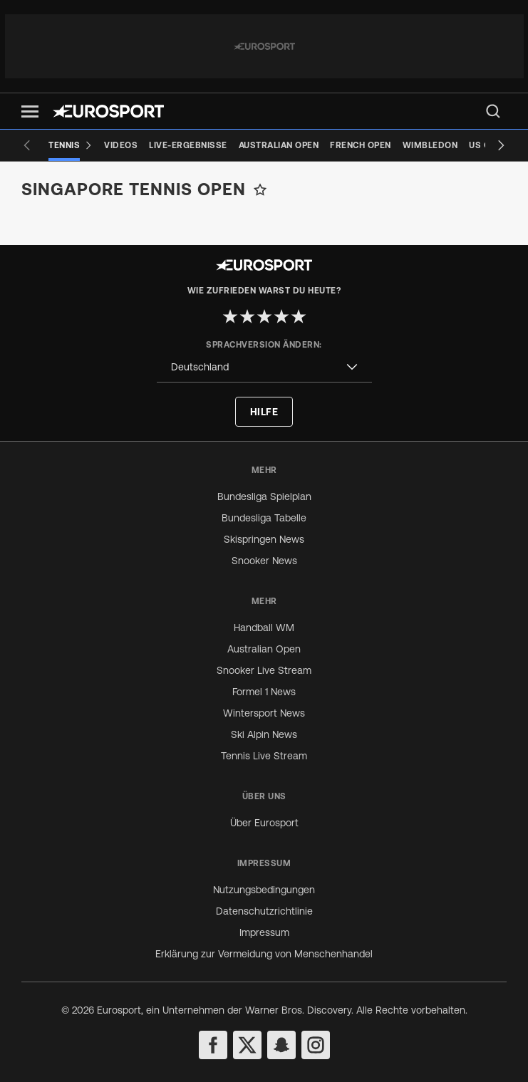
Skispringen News (264, 539)
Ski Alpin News (264, 734)
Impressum (264, 932)
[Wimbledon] (430, 145)
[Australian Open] (279, 145)
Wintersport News (264, 713)
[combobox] (264, 367)
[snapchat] (281, 1045)
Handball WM (264, 627)
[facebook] (213, 1045)
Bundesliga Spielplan (264, 496)
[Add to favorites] (260, 189)
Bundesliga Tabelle (264, 518)
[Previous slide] (27, 145)
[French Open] (360, 145)
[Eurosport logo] (108, 111)
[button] (29, 111)
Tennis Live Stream (264, 755)
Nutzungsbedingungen (264, 889)
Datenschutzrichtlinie (264, 911)
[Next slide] (501, 145)
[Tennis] (70, 145)
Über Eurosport (264, 822)
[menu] (493, 111)
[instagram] (315, 1045)
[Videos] (120, 145)
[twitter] (247, 1045)
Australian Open (264, 649)
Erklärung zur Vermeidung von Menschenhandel (264, 953)
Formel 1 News (264, 691)
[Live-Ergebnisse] (188, 145)
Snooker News (264, 560)
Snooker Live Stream (264, 670)
